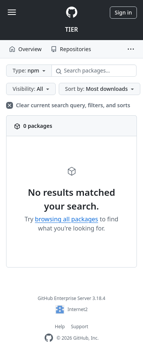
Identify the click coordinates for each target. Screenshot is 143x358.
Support (79, 326)
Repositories (71, 49)
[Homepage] (72, 12)
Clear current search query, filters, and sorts (68, 105)
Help (60, 326)
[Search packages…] (94, 71)
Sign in (123, 12)
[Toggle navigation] (12, 12)
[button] (131, 49)
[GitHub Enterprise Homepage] (48, 338)
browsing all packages (66, 219)
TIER (71, 29)
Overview (25, 49)
